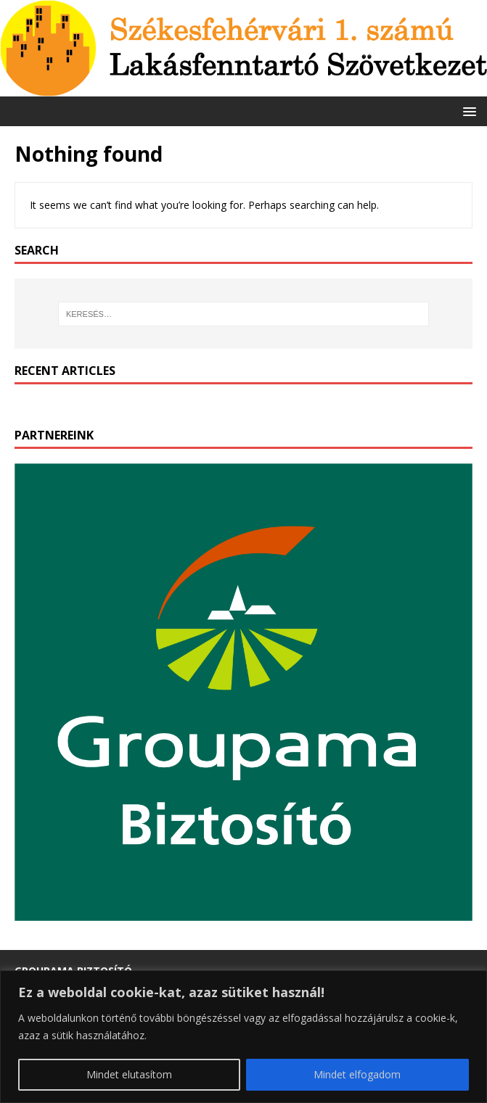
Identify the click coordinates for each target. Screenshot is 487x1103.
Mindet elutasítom (129, 1074)
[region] (243, 1036)
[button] (467, 110)
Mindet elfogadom (357, 1074)
